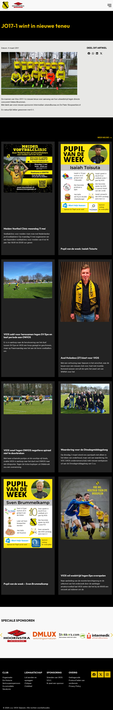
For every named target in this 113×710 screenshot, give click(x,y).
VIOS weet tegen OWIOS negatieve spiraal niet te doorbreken (27, 452)
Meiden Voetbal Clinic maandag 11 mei (25, 228)
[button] (89, 53)
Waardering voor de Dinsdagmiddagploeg (84, 449)
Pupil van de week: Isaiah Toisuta (79, 248)
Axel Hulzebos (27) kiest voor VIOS (80, 357)
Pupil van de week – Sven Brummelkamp (26, 583)
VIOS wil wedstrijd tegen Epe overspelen (83, 575)
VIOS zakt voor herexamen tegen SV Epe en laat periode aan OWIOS (28, 336)
